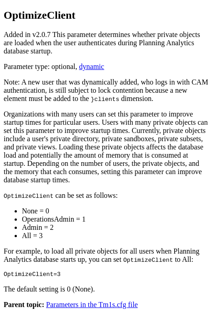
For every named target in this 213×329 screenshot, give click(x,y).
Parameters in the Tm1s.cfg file (92, 306)
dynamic (91, 66)
